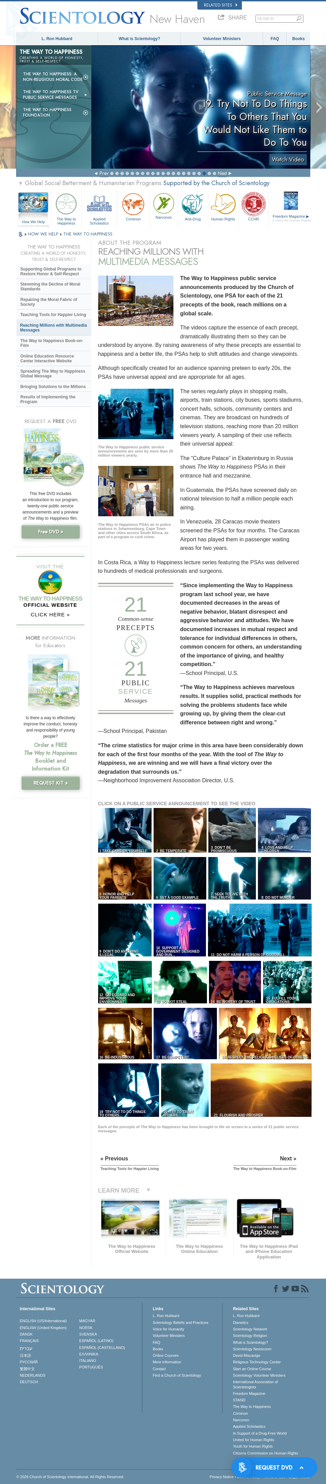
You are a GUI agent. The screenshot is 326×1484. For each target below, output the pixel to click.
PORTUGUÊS (91, 1367)
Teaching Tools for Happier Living (53, 314)
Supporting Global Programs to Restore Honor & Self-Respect (51, 271)
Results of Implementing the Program (48, 399)
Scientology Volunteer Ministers (259, 1375)
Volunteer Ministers (221, 38)
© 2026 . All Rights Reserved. (70, 1477)
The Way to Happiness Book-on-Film (52, 343)
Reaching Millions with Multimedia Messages (53, 328)
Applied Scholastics (99, 208)
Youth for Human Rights (253, 1446)
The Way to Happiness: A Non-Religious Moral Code (53, 77)
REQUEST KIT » (51, 783)
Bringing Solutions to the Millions (53, 386)
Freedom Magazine (291, 218)
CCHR (253, 206)
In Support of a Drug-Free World (260, 1433)
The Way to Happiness (66, 208)
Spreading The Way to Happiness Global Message (53, 373)
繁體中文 (27, 1369)
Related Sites (220, 5)
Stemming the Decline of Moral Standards (50, 286)
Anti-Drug (193, 206)
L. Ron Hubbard (56, 38)
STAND (239, 1400)
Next (222, 173)
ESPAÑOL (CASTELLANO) (102, 1348)
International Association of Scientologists (255, 1384)
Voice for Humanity (168, 1329)
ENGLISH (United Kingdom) (43, 1328)
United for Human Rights (253, 1440)
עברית (26, 1348)
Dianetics (240, 1322)
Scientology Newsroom (252, 1349)
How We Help (34, 222)
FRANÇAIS (29, 1341)
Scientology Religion (250, 1336)
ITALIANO (87, 1361)
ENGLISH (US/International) (43, 1321)
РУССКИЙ (29, 1362)
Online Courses (166, 1355)
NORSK (86, 1328)
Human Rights (223, 206)
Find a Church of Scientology (177, 1375)
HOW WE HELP (44, 234)
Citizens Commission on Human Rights (265, 1453)
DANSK (26, 1334)
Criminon (133, 206)
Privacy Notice (222, 1477)
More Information (167, 1362)
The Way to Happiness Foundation (47, 112)
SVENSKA (88, 1334)
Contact (159, 1369)
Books (298, 38)
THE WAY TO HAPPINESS (88, 234)
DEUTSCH (29, 1382)
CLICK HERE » (50, 614)
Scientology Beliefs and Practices (180, 1322)
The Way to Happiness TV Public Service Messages (50, 94)
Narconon (163, 205)
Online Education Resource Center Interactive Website (47, 358)
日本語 (25, 1355)
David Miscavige (246, 1355)
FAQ (275, 38)
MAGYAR (87, 1321)
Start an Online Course (252, 1369)
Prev (104, 173)
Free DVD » (50, 531)
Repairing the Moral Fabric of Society (49, 302)
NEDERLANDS (32, 1375)
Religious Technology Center (257, 1362)
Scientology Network (250, 1329)
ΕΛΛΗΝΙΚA (89, 1354)
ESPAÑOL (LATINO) (96, 1341)
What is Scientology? (139, 38)
